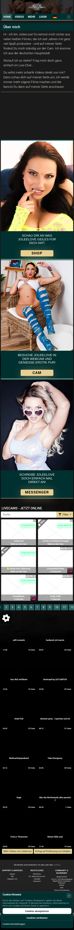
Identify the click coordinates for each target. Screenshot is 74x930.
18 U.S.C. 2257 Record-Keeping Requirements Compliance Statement (61, 881)
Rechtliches (37, 874)
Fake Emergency (55, 758)
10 (56, 607)
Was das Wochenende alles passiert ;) (55, 798)
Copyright (37, 879)
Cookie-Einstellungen (14, 923)
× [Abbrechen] (69, 896)
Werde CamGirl (62, 877)
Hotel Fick (18, 719)
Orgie (19, 797)
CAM (37, 373)
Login (42, 16)
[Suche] (29, 515)
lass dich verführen (18, 679)
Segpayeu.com (12, 879)
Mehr (31, 16)
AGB (61, 888)
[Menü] (68, 16)
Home (7, 16)
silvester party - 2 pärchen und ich (55, 719)
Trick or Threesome (19, 837)
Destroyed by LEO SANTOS (55, 679)
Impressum (37, 881)
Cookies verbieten (36, 917)
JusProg (56, 865)
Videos (19, 16)
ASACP (61, 885)
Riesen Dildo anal (55, 837)
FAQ (12, 876)
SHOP (37, 253)
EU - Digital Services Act (37, 876)
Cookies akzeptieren (37, 911)
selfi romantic (19, 640)
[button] (54, 17)
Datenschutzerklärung (61, 890)
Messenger (37, 492)
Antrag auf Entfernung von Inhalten (53, 851)
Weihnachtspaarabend (19, 758)
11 (64, 607)
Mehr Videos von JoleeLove (17, 851)
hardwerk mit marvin (55, 640)
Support (12, 874)
